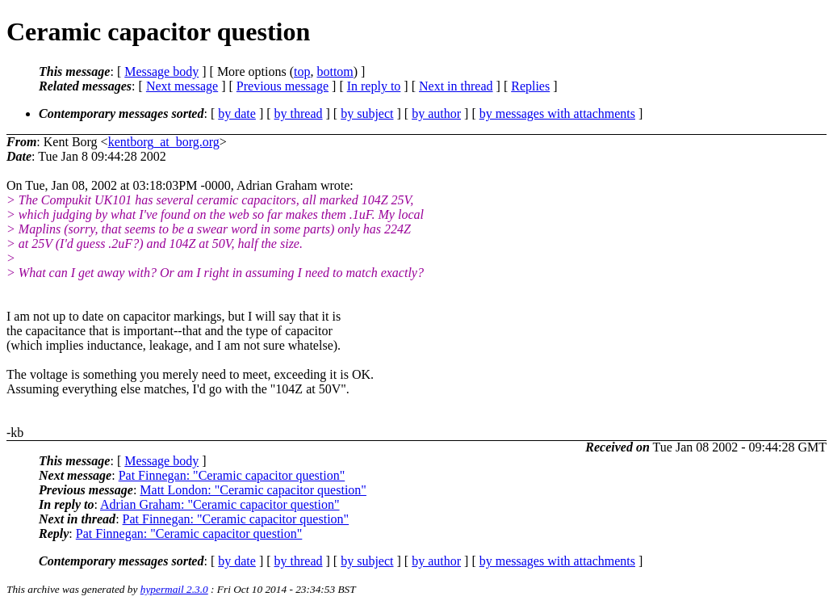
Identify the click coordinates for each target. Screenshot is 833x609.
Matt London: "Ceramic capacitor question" (253, 490)
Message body (161, 71)
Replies (530, 86)
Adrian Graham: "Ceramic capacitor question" (220, 504)
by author (436, 113)
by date (237, 113)
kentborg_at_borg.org (164, 142)
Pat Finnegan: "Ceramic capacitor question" (232, 475)
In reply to (374, 86)
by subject (367, 113)
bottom (334, 71)
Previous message (283, 86)
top (302, 71)
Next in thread (456, 86)
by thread (298, 113)
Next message (182, 86)
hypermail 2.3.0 (174, 589)
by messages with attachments (557, 113)
